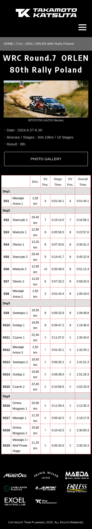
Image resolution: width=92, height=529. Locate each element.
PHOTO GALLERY (45, 159)
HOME (8, 44)
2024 (29, 44)
